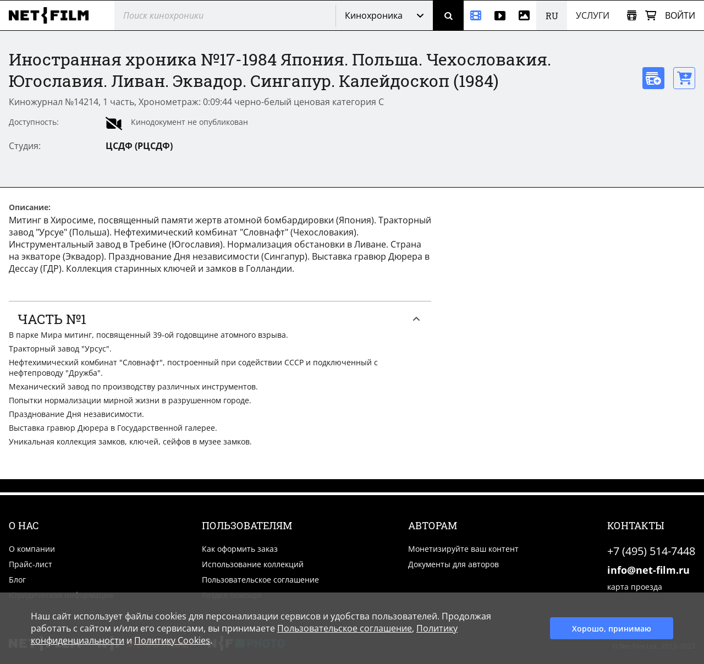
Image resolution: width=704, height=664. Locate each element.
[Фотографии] (524, 15)
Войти (680, 15)
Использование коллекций (253, 564)
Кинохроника (374, 15)
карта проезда (634, 586)
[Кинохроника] (476, 15)
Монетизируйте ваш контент (463, 549)
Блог (17, 579)
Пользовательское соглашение (260, 579)
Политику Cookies (172, 640)
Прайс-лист (30, 564)
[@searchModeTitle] (220, 15)
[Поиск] (448, 15)
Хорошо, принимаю (611, 628)
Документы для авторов (453, 564)
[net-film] (53, 15)
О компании (32, 549)
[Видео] (500, 15)
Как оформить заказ (240, 549)
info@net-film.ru (648, 570)
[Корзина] (650, 15)
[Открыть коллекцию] (631, 15)
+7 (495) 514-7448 (651, 551)
